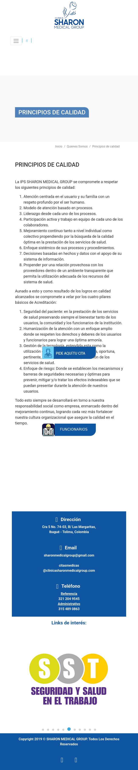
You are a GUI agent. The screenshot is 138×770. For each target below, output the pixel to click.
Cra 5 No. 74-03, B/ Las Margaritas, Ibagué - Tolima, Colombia (69, 529)
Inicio (58, 146)
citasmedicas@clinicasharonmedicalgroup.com (69, 568)
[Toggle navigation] (16, 41)
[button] (27, 40)
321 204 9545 (69, 599)
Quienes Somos (77, 146)
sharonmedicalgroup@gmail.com (69, 555)
